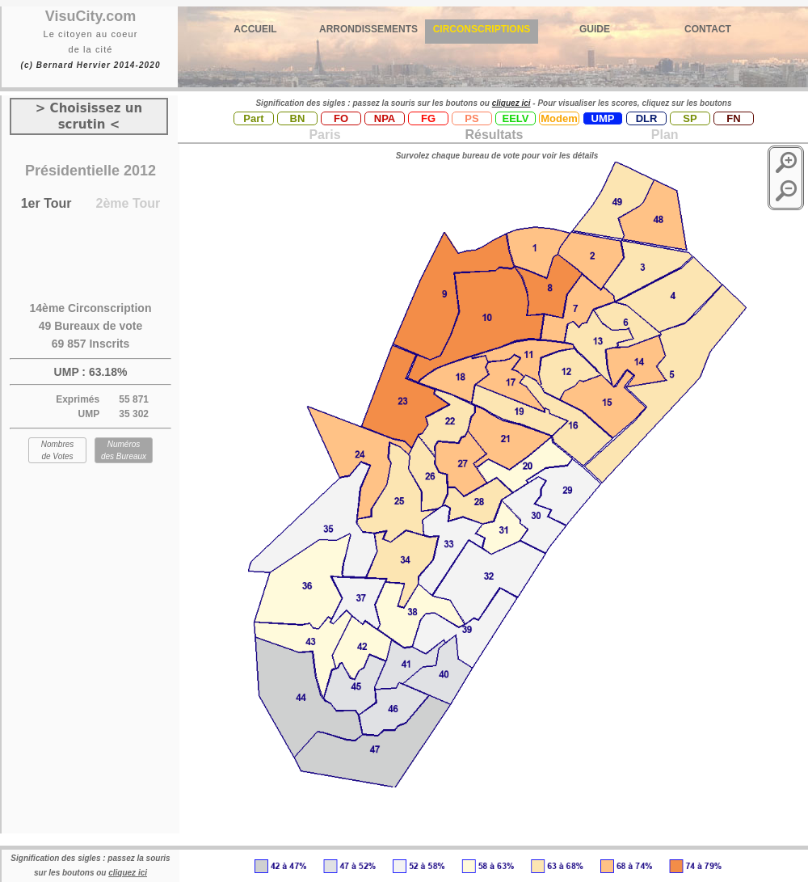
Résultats (494, 134)
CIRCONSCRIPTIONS (482, 29)
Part (253, 118)
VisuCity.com (90, 16)
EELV (516, 118)
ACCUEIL (255, 29)
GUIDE (594, 29)
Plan (662, 134)
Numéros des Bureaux (123, 450)
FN (733, 118)
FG (428, 118)
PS (471, 118)
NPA (384, 118)
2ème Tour (128, 203)
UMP (603, 118)
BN (297, 118)
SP (689, 118)
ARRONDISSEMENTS (368, 29)
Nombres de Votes (57, 450)
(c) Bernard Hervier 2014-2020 (90, 65)
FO (341, 118)
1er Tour (46, 203)
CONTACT (707, 29)
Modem (559, 118)
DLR (647, 118)
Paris (324, 134)
